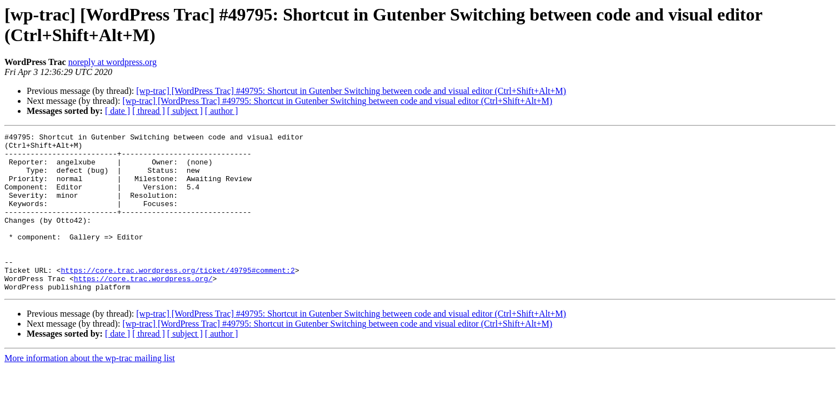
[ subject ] (185, 111)
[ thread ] (148, 111)
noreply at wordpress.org (112, 62)
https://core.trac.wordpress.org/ (143, 308)
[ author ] (221, 111)
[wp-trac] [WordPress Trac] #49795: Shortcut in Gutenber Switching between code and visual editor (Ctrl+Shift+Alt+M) (351, 91)
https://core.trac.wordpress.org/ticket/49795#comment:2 (177, 298)
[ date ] (117, 111)
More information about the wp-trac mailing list (89, 389)
